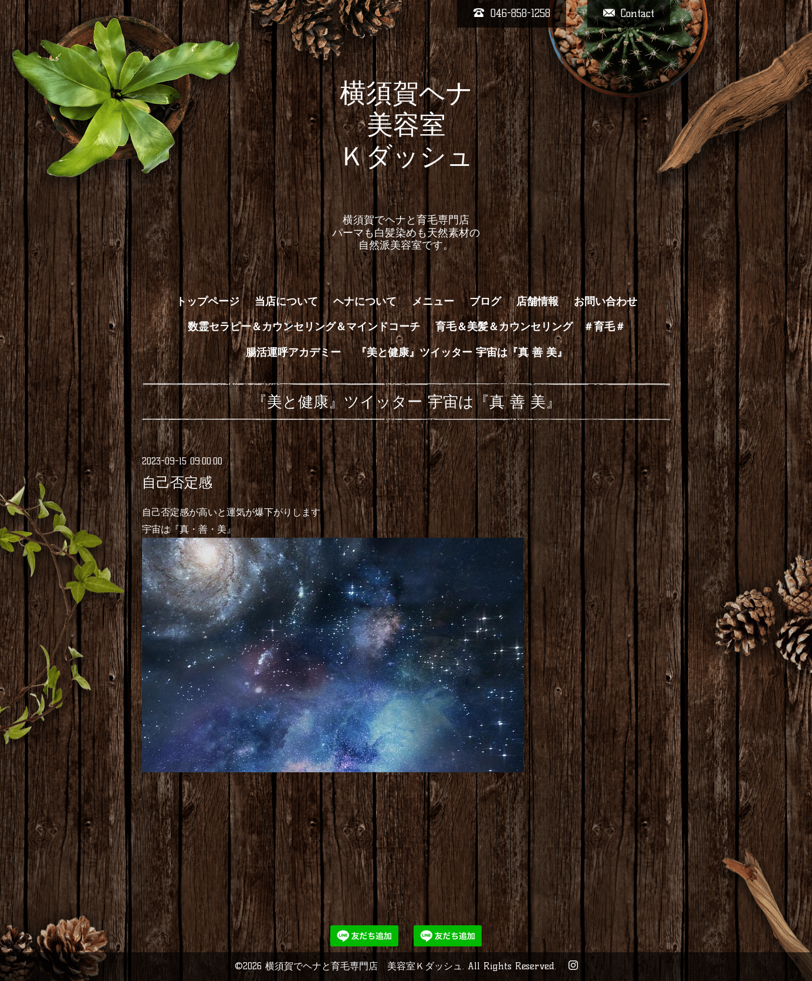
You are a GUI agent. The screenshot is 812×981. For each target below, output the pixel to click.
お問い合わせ (605, 301)
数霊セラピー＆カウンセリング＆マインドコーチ (304, 326)
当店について (286, 301)
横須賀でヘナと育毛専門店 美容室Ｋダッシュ (363, 966)
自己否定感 (177, 482)
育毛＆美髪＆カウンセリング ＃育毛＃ (530, 326)
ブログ (485, 301)
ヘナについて (365, 301)
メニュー (433, 301)
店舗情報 (537, 301)
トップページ (207, 301)
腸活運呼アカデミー (293, 352)
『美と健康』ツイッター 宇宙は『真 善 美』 (461, 352)
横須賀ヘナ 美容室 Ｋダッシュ (406, 140)
